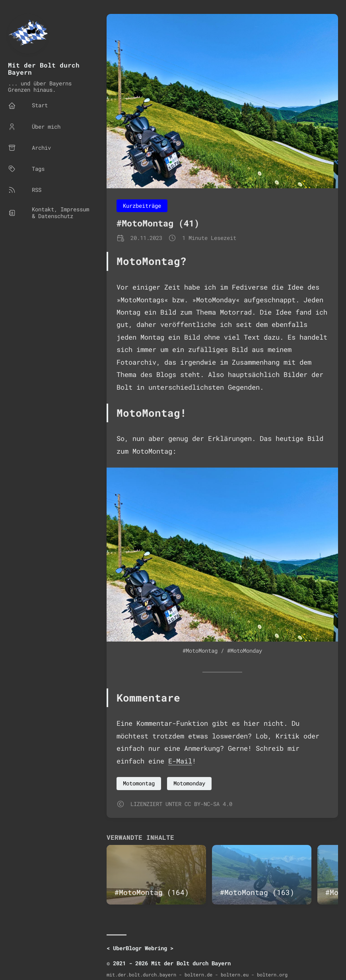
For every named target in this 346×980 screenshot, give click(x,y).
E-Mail (180, 760)
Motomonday (189, 783)
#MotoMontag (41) (158, 223)
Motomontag (139, 783)
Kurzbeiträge (142, 205)
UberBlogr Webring (140, 948)
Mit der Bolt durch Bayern (44, 68)
